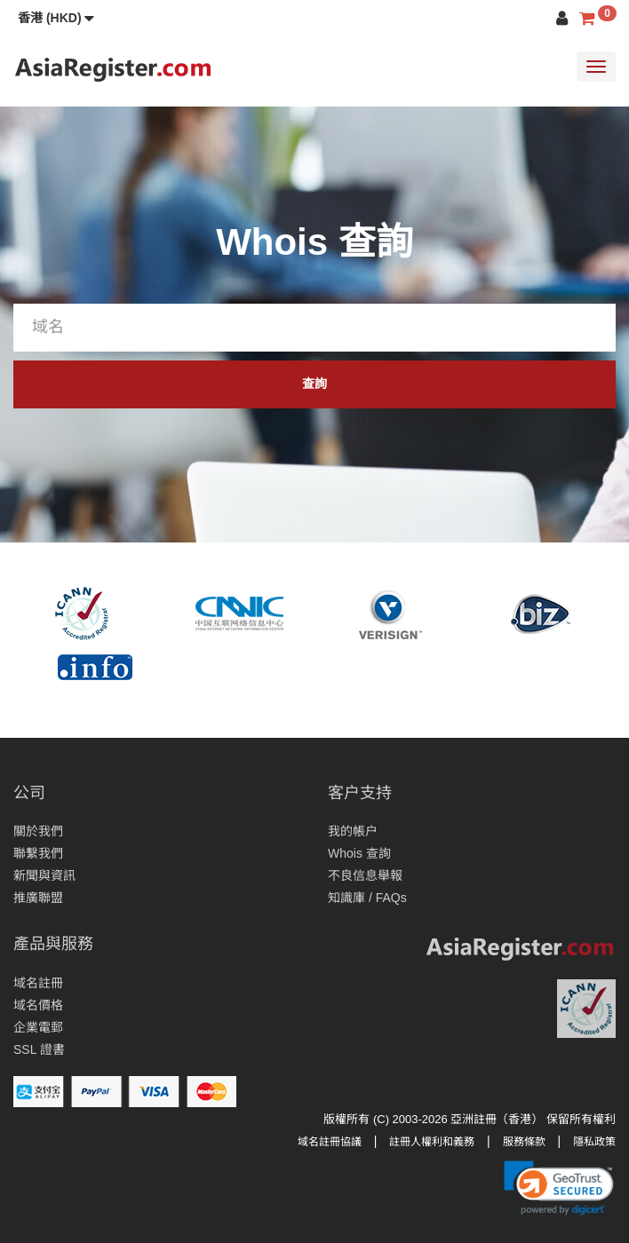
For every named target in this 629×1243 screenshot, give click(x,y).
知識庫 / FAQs (367, 898)
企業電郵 (38, 1027)
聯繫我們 (38, 853)
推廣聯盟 (38, 898)
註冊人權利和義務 (431, 1142)
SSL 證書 (39, 1049)
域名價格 (38, 1005)
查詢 (314, 383)
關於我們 (38, 831)
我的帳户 (353, 831)
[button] (56, 18)
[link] (559, 1188)
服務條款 (524, 1142)
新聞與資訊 (44, 875)
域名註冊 (38, 983)
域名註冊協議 (330, 1142)
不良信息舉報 (365, 875)
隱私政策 (594, 1142)
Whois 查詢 (359, 853)
